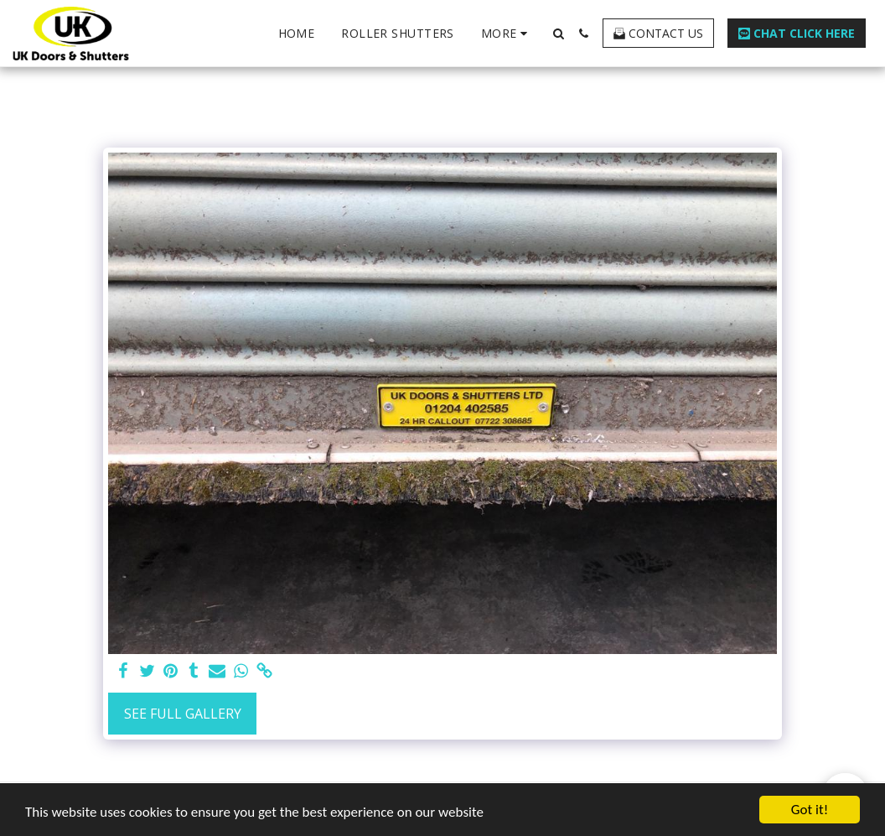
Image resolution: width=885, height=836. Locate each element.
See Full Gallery (182, 713)
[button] (558, 33)
